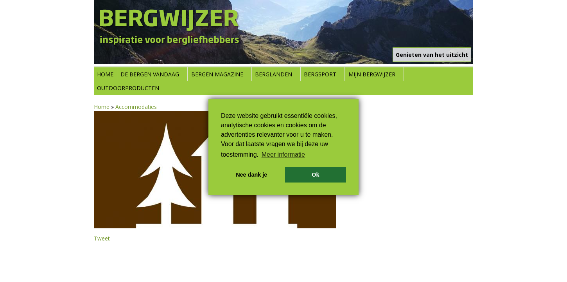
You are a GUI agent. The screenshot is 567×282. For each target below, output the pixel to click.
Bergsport (320, 74)
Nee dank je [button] (251, 175)
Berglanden (273, 74)
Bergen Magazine (217, 74)
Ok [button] (315, 175)
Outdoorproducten (128, 88)
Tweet (102, 238)
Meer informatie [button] (283, 154)
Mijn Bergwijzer (371, 74)
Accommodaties (136, 106)
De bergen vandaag (149, 74)
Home (105, 74)
